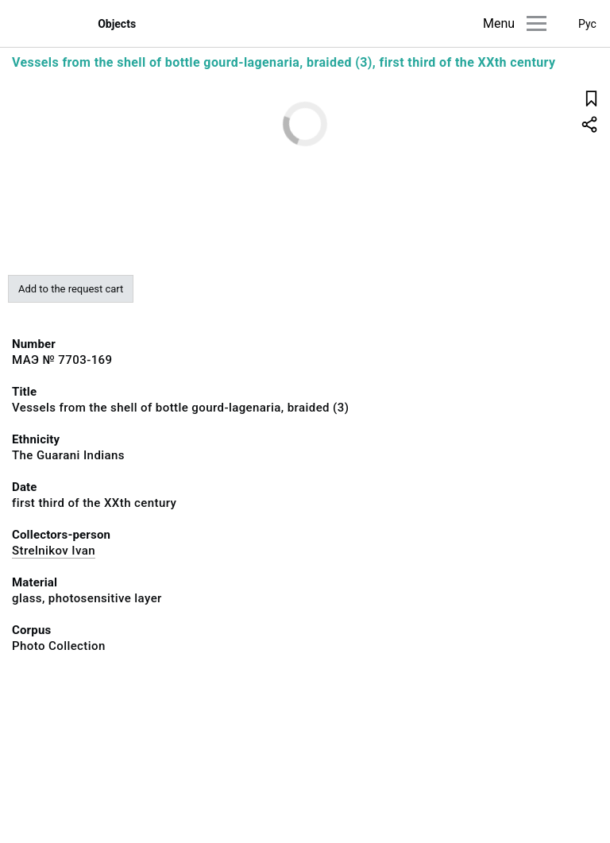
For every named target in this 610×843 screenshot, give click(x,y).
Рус (587, 23)
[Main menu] (536, 23)
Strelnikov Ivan (53, 550)
